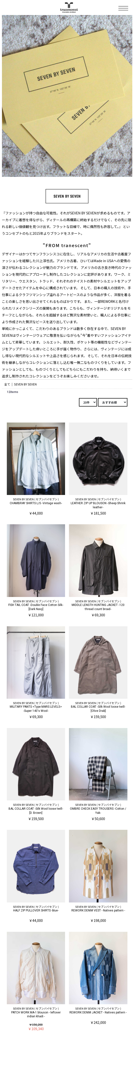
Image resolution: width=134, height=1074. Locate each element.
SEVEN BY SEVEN (25, 384)
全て (7, 384)
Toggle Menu (123, 8)
